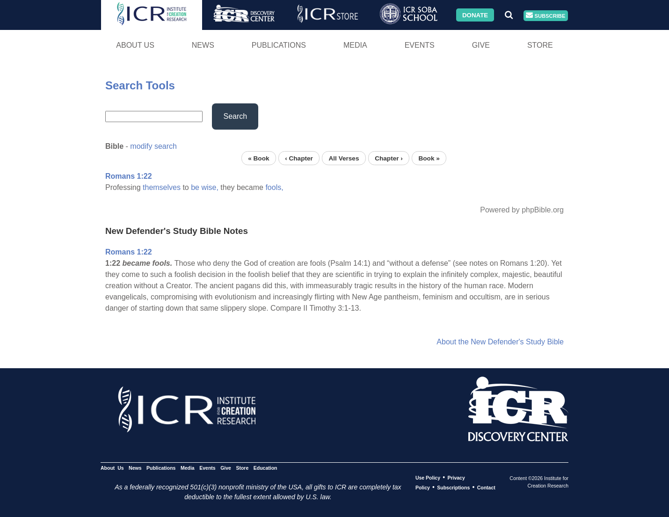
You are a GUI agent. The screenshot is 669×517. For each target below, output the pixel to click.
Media (355, 45)
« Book (258, 157)
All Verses (344, 157)
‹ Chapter (299, 157)
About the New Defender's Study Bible (500, 342)
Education (265, 468)
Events (420, 45)
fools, (274, 187)
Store (540, 45)
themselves (162, 187)
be (195, 187)
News (203, 45)
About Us (135, 45)
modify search (153, 146)
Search (235, 116)
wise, (209, 187)
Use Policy (427, 478)
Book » (428, 157)
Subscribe (545, 15)
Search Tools (140, 85)
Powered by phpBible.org (522, 210)
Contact (486, 487)
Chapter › (389, 157)
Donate (475, 14)
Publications (279, 45)
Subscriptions (453, 487)
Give (481, 45)
